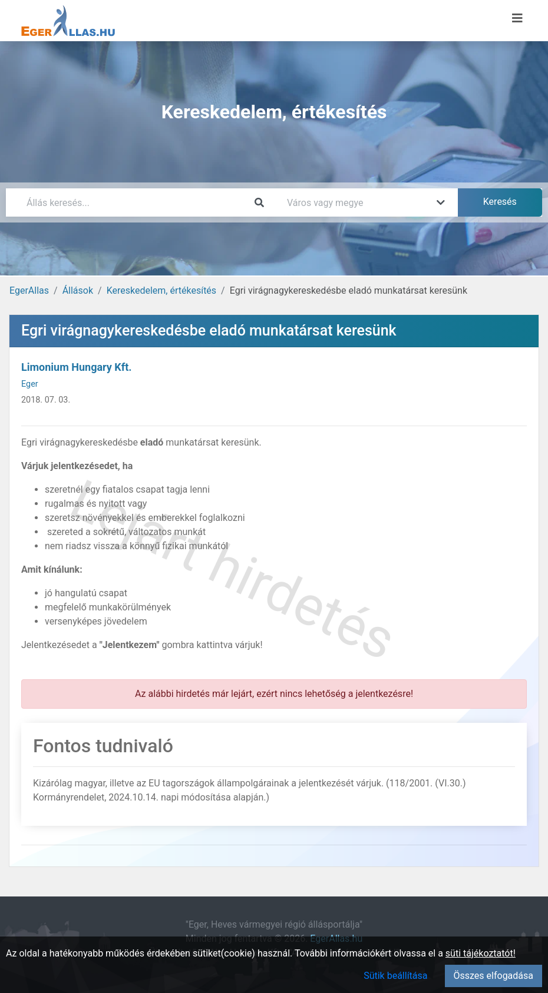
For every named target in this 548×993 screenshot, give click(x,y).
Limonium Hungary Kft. (76, 367)
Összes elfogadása (493, 975)
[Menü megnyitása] (517, 18)
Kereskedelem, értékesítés (161, 290)
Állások (77, 290)
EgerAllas (29, 290)
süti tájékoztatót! (480, 953)
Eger (29, 384)
